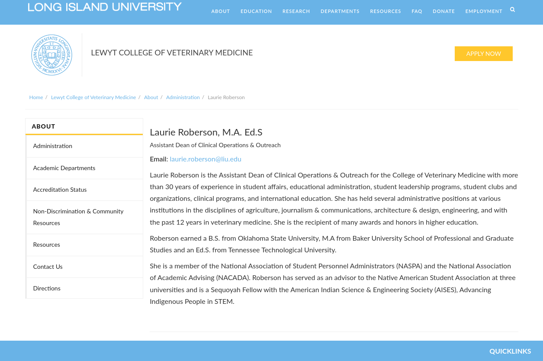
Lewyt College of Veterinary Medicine (93, 97)
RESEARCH (296, 11)
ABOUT (221, 11)
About (151, 97)
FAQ (416, 11)
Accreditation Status (60, 189)
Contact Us (48, 266)
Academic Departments (64, 167)
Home (36, 97)
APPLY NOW (483, 53)
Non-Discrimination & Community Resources (78, 216)
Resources (46, 244)
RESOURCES (385, 11)
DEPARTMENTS (340, 11)
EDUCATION (256, 11)
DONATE (444, 11)
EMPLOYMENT (484, 11)
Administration (183, 97)
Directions (47, 288)
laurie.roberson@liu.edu (205, 159)
